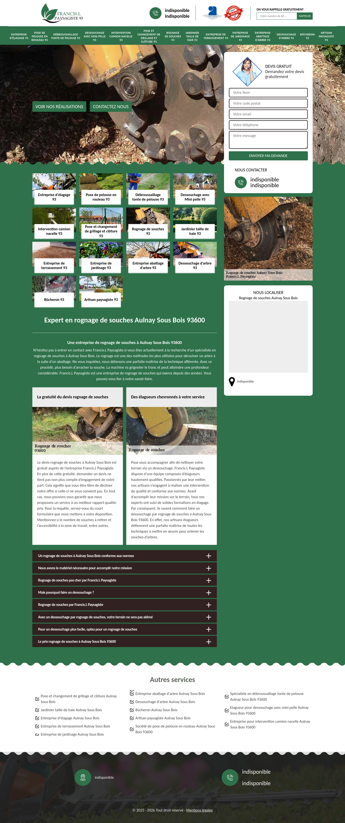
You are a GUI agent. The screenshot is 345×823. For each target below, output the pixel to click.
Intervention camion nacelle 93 (120, 36)
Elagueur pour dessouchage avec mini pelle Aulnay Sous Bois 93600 (269, 710)
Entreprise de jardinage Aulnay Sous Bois (72, 734)
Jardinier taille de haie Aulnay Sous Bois (71, 710)
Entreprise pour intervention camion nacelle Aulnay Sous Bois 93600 (270, 724)
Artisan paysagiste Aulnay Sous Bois (162, 718)
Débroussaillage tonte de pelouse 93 (65, 36)
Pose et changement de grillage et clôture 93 (149, 36)
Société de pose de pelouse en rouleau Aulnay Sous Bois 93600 (175, 729)
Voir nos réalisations (59, 106)
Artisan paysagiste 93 (326, 36)
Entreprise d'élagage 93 (19, 36)
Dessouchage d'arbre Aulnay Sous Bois (165, 701)
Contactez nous (111, 106)
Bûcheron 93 (307, 36)
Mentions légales (199, 810)
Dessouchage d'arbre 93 (286, 36)
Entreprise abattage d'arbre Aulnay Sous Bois (170, 693)
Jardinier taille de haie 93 (192, 36)
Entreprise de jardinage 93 (240, 36)
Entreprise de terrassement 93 (216, 36)
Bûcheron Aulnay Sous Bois (156, 710)
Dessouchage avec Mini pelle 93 (95, 36)
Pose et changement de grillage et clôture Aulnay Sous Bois (79, 699)
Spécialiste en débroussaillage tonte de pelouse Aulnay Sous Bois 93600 (267, 696)
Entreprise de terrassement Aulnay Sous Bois (75, 726)
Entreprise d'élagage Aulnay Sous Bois (70, 718)
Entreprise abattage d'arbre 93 (262, 36)
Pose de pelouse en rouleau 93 (39, 36)
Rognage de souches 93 (173, 36)
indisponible (177, 10)
